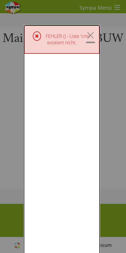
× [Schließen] (90, 10)
